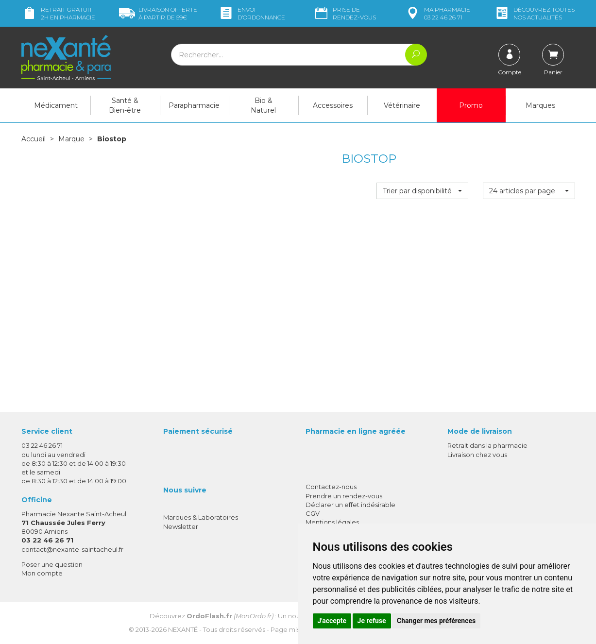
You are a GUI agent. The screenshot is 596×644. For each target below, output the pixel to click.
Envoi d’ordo (251, 13)
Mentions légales (332, 522)
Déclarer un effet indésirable (350, 504)
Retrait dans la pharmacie (487, 445)
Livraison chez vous (477, 454)
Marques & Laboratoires (200, 517)
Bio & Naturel (263, 105)
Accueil (33, 139)
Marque (71, 139)
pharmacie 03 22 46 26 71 (437, 13)
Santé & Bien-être (125, 105)
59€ (158, 13)
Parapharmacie (194, 105)
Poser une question (52, 564)
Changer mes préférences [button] (436, 621)
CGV (313, 513)
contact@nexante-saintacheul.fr (72, 549)
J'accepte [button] (332, 621)
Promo (471, 105)
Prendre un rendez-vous (344, 496)
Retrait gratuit (58, 13)
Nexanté (183, 629)
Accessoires (333, 105)
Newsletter (180, 526)
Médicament (56, 105)
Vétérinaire (402, 105)
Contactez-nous (331, 487)
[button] (422, 191)
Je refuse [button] (372, 621)
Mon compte (42, 573)
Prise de (344, 13)
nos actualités (534, 13)
